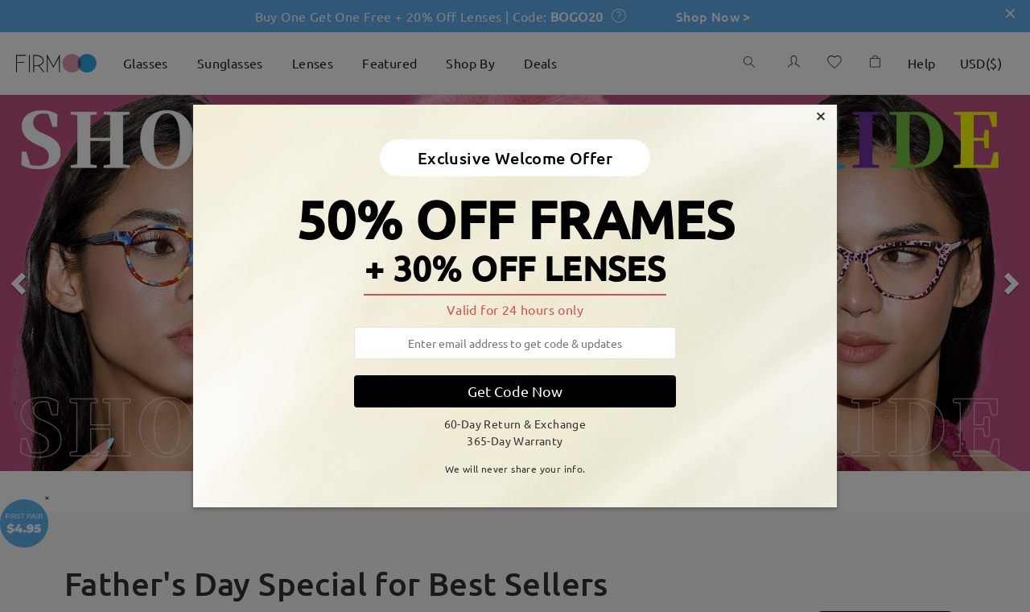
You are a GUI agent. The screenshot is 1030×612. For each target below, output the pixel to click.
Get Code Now (515, 390)
